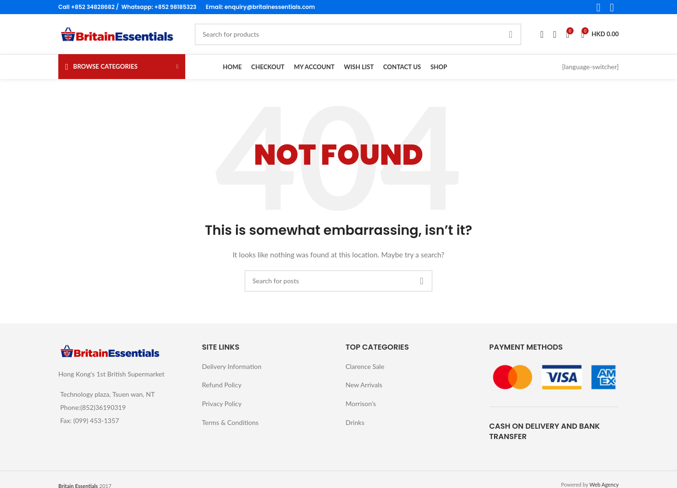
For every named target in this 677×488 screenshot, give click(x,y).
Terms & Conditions (230, 422)
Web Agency (604, 484)
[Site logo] (117, 33)
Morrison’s (361, 404)
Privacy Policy (222, 404)
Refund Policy (222, 385)
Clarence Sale (365, 366)
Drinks (355, 422)
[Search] (358, 34)
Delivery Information (232, 366)
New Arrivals (364, 385)
